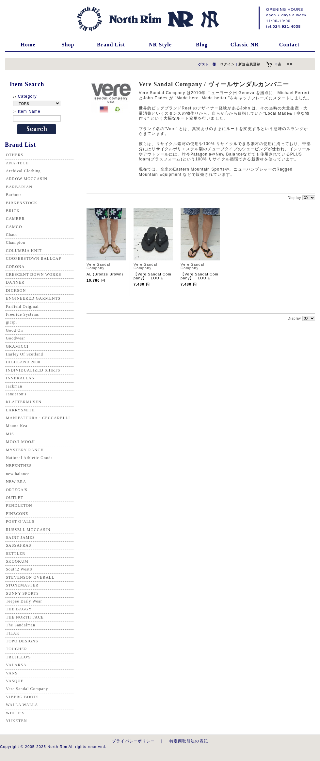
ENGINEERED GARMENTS (33, 298)
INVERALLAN (20, 378)
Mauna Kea (16, 425)
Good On (14, 330)
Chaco (12, 234)
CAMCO (14, 226)
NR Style (160, 44)
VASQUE (15, 681)
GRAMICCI (17, 346)
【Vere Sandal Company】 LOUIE (152, 276)
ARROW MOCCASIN (26, 178)
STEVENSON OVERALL (30, 577)
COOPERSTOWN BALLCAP (33, 258)
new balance (17, 473)
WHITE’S (15, 713)
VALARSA (16, 665)
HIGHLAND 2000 (23, 362)
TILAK (13, 633)
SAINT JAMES (20, 537)
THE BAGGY (19, 609)
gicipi (11, 322)
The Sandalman (20, 625)
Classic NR (245, 44)
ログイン (227, 64)
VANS (12, 673)
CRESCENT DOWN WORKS (33, 274)
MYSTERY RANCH (25, 450)
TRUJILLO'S (18, 657)
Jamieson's (16, 394)
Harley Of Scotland (24, 354)
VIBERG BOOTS (22, 697)
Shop (67, 44)
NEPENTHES (19, 465)
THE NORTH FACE (25, 617)
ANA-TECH (17, 163)
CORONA (15, 266)
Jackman (14, 386)
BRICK (13, 210)
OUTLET (15, 497)
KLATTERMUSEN (23, 402)
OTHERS (15, 155)
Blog (202, 44)
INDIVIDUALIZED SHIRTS (33, 370)
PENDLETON (19, 505)
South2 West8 (19, 569)
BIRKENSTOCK (22, 203)
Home (28, 44)
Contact (289, 44)
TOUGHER (16, 649)
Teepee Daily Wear (24, 601)
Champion (15, 242)
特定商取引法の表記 (188, 741)
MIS (10, 434)
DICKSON (16, 290)
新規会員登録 (249, 64)
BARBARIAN (19, 187)
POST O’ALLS (20, 521)
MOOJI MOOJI (20, 441)
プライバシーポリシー (133, 741)
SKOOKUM (17, 561)
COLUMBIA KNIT (24, 250)
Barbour (13, 194)
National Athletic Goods (29, 457)
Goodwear (15, 338)
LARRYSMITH (20, 410)
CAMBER (15, 218)
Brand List (111, 44)
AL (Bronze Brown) (105, 274)
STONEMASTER (22, 585)
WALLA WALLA (22, 705)
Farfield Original (22, 306)
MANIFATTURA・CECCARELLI (38, 418)
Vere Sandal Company (27, 689)
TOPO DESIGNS (22, 641)
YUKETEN (16, 721)
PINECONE (17, 513)
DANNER (15, 282)
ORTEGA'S (16, 490)
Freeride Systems (22, 314)
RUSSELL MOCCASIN (28, 529)
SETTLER (15, 553)
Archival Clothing (23, 171)
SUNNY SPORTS (22, 593)
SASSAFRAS (18, 545)
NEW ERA (16, 481)
